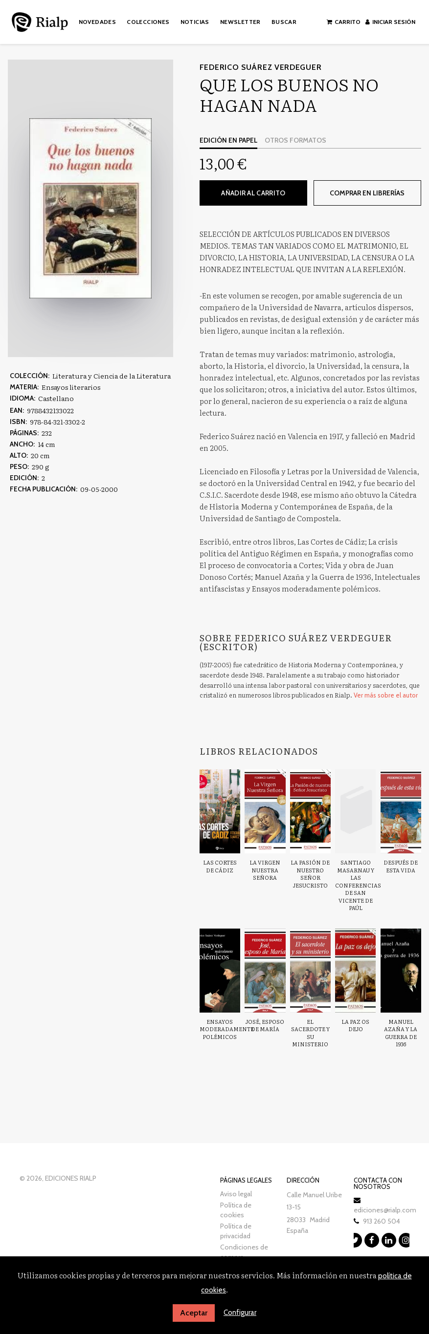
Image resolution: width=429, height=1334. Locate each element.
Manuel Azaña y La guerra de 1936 (400, 1032)
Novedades (97, 21)
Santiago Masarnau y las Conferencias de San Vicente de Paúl (358, 884)
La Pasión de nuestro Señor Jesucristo (310, 873)
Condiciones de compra (244, 1252)
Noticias (195, 21)
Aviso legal (236, 1193)
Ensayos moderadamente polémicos (227, 1028)
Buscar (283, 21)
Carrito (344, 21)
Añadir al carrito (253, 193)
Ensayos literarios (71, 387)
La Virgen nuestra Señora (264, 869)
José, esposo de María (265, 1025)
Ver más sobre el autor (386, 695)
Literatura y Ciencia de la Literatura (111, 375)
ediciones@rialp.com (385, 1210)
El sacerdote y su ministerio (310, 1032)
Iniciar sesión (390, 21)
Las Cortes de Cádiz (220, 866)
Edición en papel (228, 140)
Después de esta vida (401, 866)
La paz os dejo (355, 1025)
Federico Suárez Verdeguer (261, 67)
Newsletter (240, 21)
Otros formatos (295, 140)
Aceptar (193, 1312)
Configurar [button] (240, 1312)
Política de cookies (235, 1210)
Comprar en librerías (367, 193)
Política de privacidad (235, 1231)
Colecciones (148, 21)
